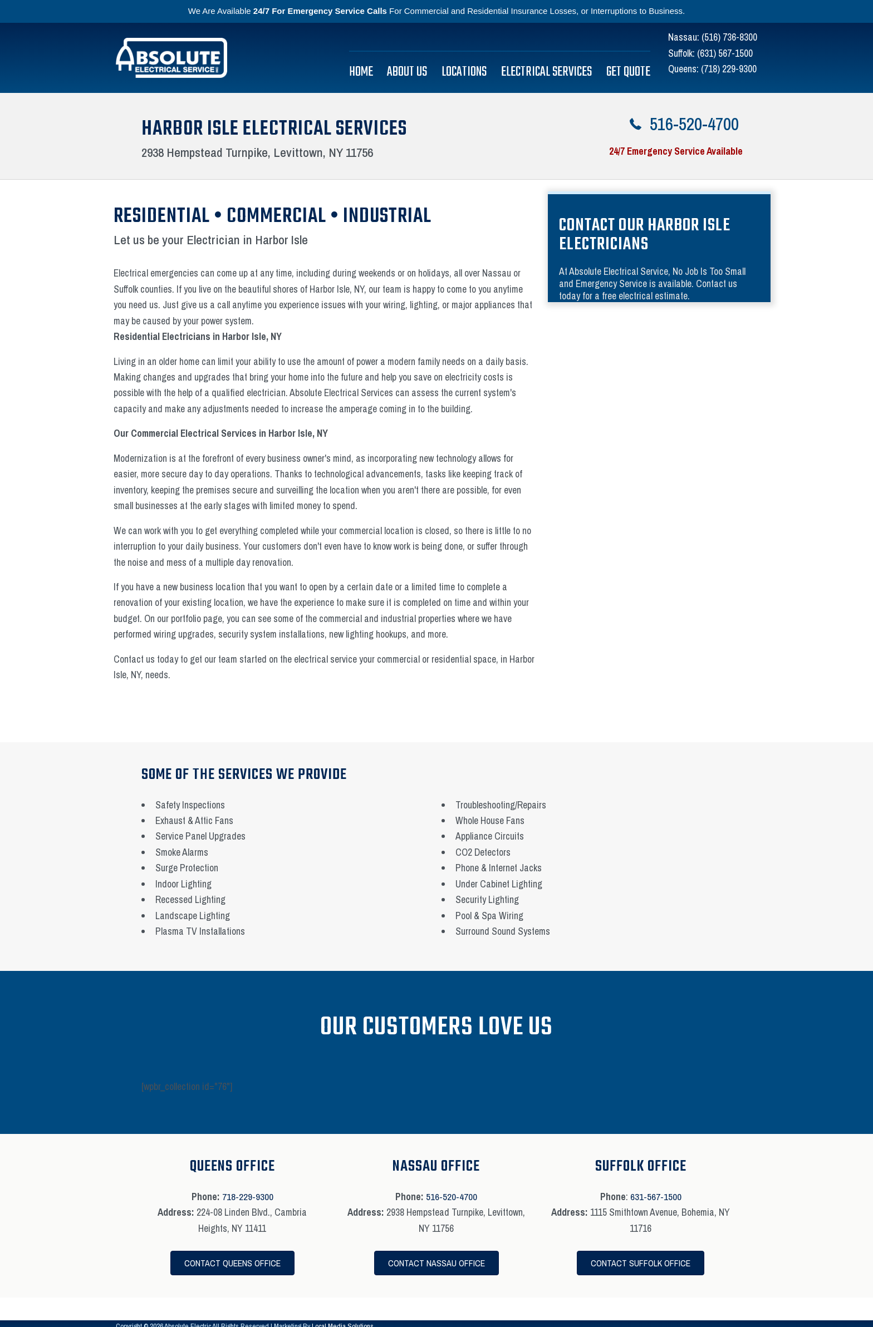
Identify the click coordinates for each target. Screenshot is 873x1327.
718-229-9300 (247, 1196)
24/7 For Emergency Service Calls (320, 11)
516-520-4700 (451, 1196)
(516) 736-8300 (729, 37)
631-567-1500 (655, 1196)
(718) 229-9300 (729, 68)
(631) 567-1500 (725, 53)
